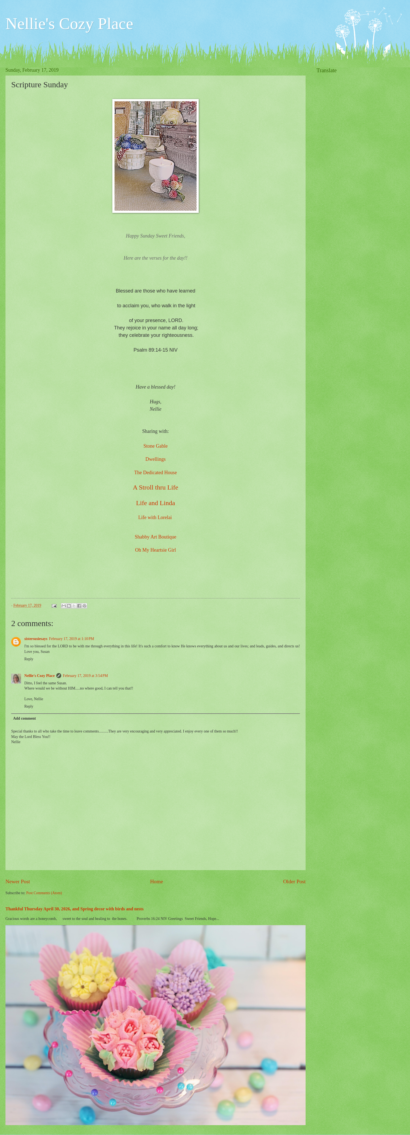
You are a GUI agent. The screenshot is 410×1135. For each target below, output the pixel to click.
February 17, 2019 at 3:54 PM (85, 676)
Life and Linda (155, 502)
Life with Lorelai (155, 517)
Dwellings (155, 459)
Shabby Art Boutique (155, 537)
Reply (28, 659)
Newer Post (17, 881)
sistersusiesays (35, 639)
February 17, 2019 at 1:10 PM (71, 639)
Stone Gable (156, 446)
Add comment (24, 718)
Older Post (294, 881)
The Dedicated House (155, 472)
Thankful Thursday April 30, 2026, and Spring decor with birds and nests (74, 909)
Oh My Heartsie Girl (155, 550)
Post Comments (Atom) (44, 893)
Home (156, 881)
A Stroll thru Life (155, 487)
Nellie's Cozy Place (69, 24)
